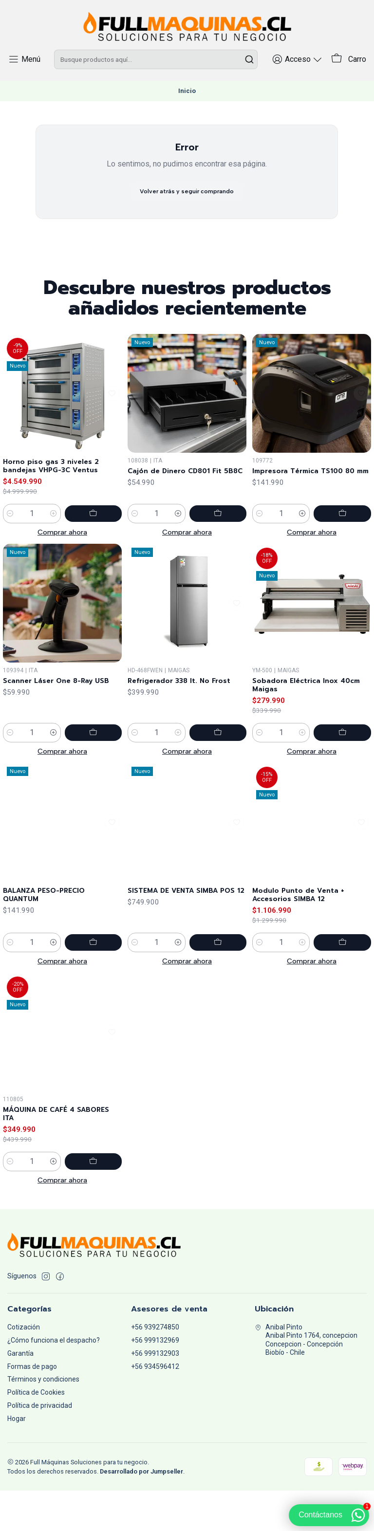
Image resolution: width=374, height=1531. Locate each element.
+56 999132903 (155, 1394)
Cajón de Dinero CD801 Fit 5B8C (182, 535)
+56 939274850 (155, 1367)
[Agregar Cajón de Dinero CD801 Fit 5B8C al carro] (224, 576)
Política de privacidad (39, 1446)
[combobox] (158, 81)
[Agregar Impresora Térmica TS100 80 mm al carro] (349, 587)
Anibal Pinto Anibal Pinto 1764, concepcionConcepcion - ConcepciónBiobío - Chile (306, 1380)
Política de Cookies (36, 1433)
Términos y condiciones (43, 1420)
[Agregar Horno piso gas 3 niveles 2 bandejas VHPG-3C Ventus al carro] (100, 562)
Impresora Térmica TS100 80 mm (305, 547)
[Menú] (23, 81)
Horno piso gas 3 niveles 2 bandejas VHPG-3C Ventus (58, 513)
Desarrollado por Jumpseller (141, 1511)
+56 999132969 (155, 1380)
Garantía (20, 1394)
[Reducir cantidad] (10, 562)
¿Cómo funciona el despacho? (53, 1380)
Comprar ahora (62, 581)
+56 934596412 (155, 1407)
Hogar (16, 1459)
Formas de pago (32, 1407)
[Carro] (349, 82)
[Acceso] (302, 81)
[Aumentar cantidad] (67, 562)
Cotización (23, 1367)
